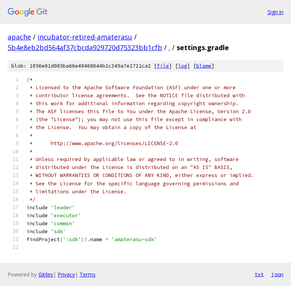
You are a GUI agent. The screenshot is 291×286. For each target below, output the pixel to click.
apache (19, 36)
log (182, 66)
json (277, 274)
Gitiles (45, 274)
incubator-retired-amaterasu (85, 36)
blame (203, 66)
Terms (87, 274)
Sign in (275, 12)
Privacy (66, 274)
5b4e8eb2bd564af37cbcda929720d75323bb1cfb (85, 47)
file (163, 66)
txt (259, 274)
